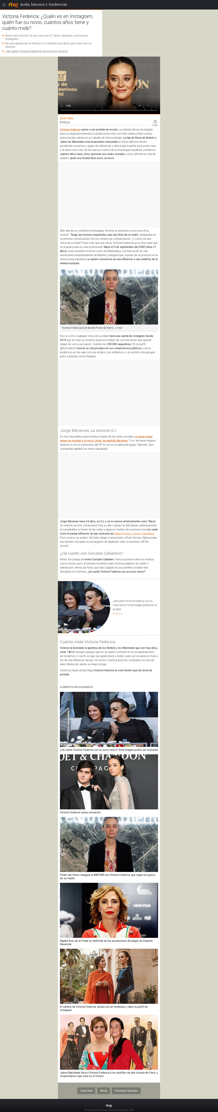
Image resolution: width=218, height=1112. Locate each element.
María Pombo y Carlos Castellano (134, 533)
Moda (103, 1090)
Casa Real (86, 1090)
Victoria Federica (70, 129)
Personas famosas (126, 1090)
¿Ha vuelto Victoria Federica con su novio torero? (36, 51)
